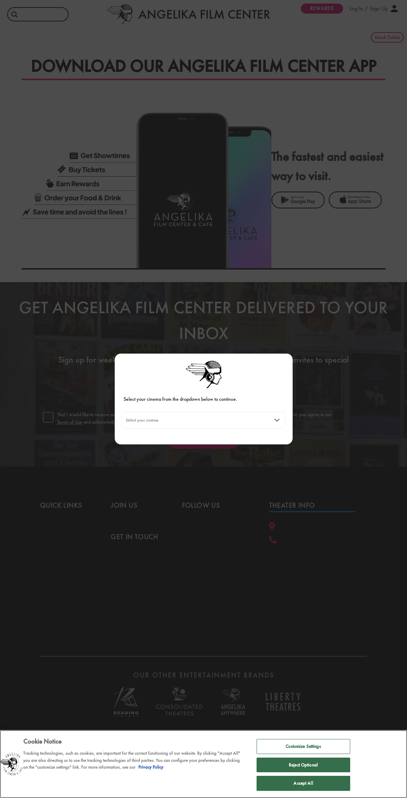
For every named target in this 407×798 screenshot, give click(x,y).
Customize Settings (303, 746)
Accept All (303, 783)
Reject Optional (303, 765)
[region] (203, 764)
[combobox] (125, 420)
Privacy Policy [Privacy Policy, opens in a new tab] (150, 767)
